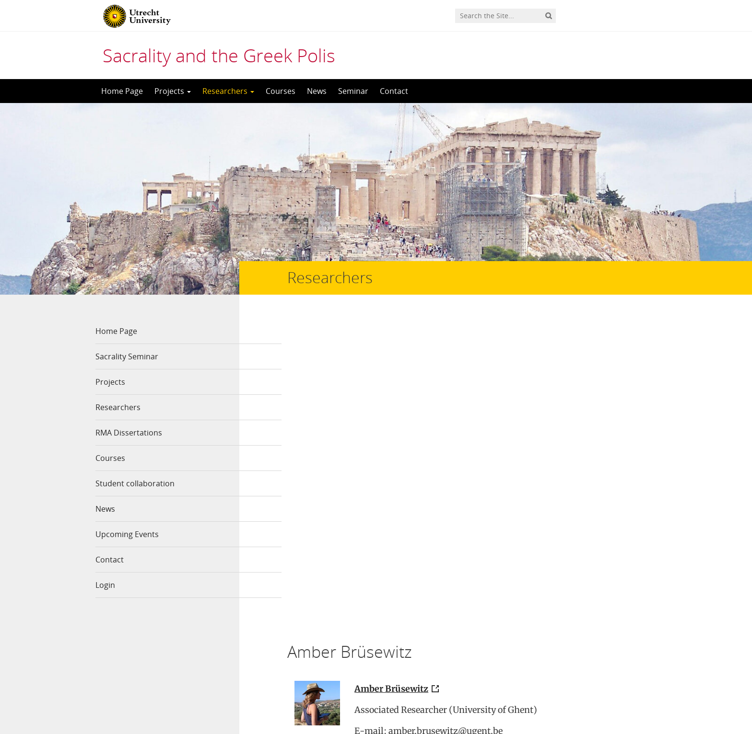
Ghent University (482, 444)
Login (105, 585)
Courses (280, 91)
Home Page (122, 91)
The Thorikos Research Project (394, 616)
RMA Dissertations (128, 432)
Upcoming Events (127, 534)
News (317, 91)
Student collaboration (135, 483)
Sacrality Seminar (126, 356)
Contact (394, 91)
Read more (314, 567)
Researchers (228, 91)
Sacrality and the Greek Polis (219, 55)
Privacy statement (613, 691)
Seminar (353, 91)
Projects (172, 91)
